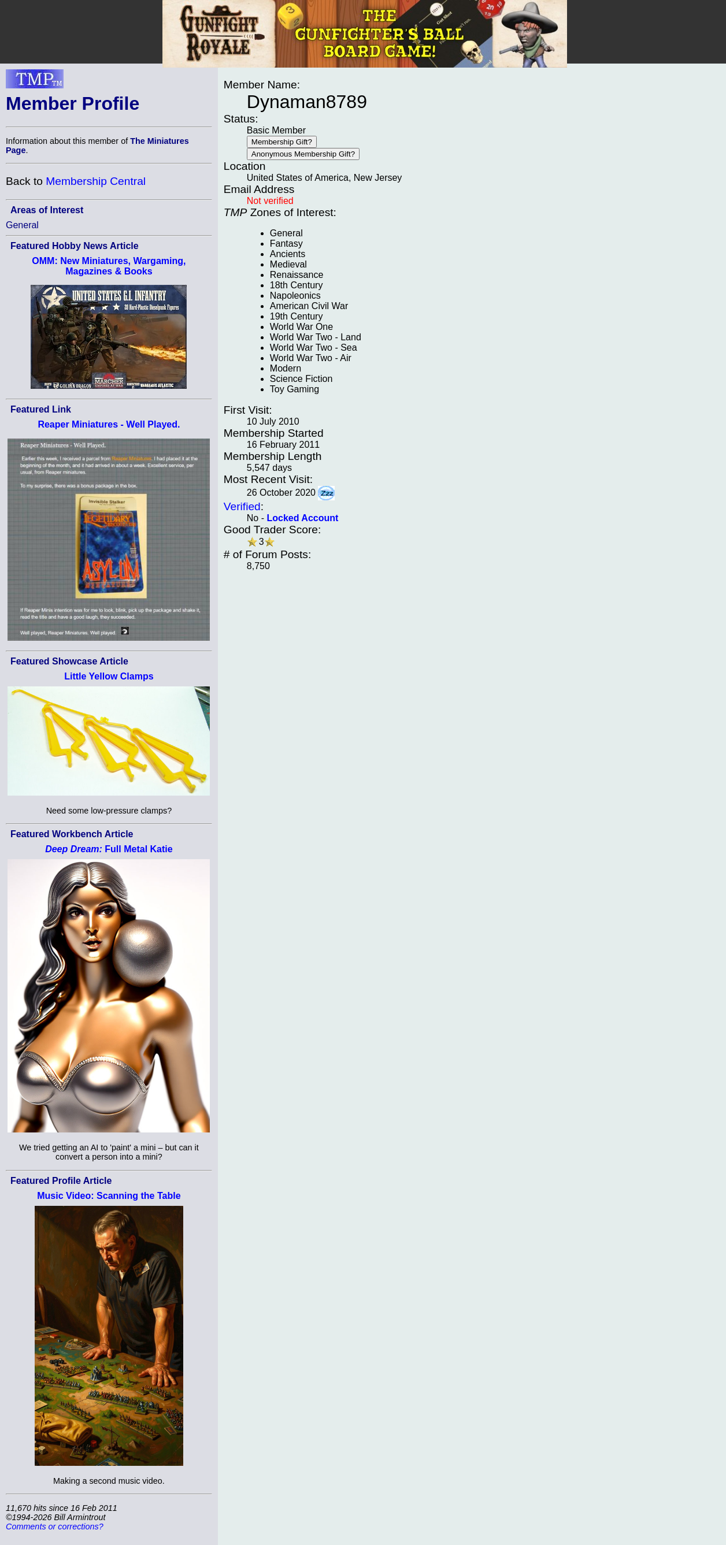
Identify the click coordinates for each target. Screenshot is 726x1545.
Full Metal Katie (109, 849)
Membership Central (96, 181)
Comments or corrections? (54, 1526)
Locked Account (302, 518)
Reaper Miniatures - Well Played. (109, 424)
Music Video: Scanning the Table (108, 1196)
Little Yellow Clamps (108, 676)
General (22, 225)
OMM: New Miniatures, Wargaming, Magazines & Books (109, 266)
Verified (242, 506)
